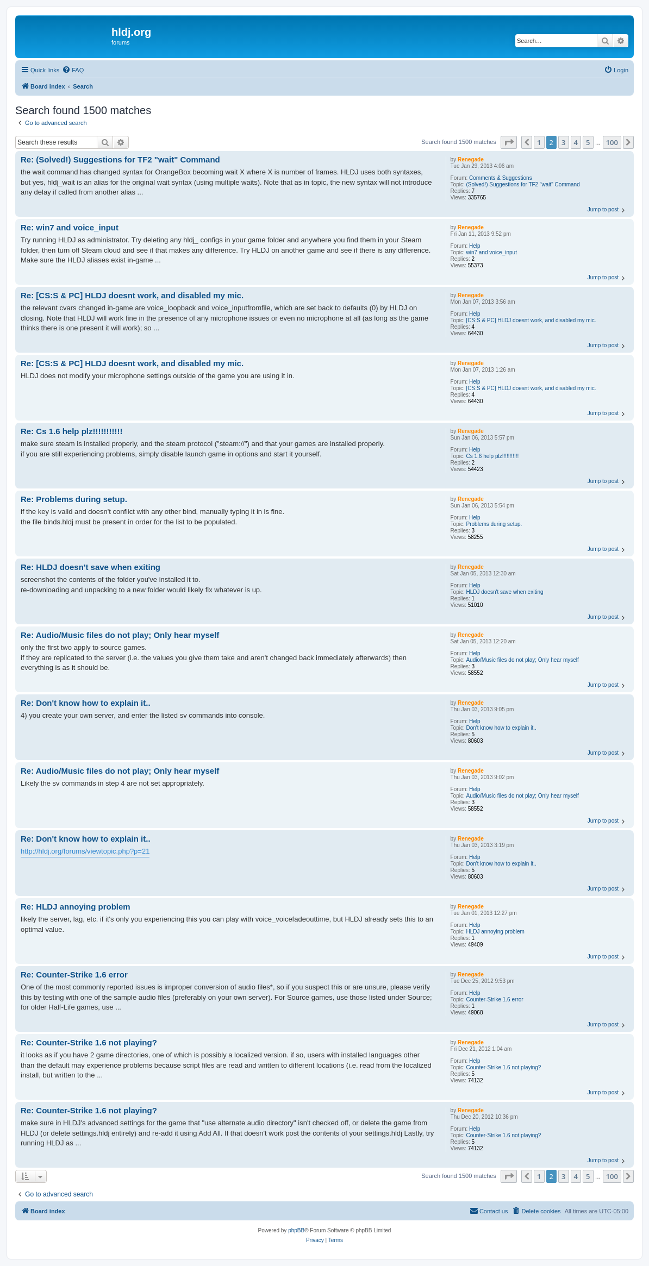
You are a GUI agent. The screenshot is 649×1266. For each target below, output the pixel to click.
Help (474, 246)
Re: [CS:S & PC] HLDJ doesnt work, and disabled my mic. (132, 295)
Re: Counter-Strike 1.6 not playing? (89, 1042)
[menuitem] (73, 70)
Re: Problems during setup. (74, 499)
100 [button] (612, 142)
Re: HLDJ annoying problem (75, 906)
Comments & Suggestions (500, 178)
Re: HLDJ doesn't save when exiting (90, 567)
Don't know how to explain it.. (501, 728)
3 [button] (563, 142)
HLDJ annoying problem (495, 932)
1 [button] (539, 142)
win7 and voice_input (491, 252)
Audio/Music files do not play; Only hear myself (522, 660)
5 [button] (588, 142)
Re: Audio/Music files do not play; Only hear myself (120, 635)
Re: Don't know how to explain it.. (86, 702)
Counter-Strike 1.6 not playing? (503, 1067)
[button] (509, 142)
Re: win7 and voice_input (69, 227)
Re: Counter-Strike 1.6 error (74, 974)
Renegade (471, 159)
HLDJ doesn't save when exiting (505, 592)
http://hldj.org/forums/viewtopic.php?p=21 (85, 851)
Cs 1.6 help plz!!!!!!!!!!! (492, 456)
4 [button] (576, 142)
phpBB (296, 1230)
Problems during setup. (494, 524)
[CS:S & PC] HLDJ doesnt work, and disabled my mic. (531, 320)
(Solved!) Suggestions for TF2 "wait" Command (523, 184)
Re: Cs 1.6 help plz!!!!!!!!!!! (71, 431)
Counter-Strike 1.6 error (494, 999)
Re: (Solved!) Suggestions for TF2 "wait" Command (120, 159)
